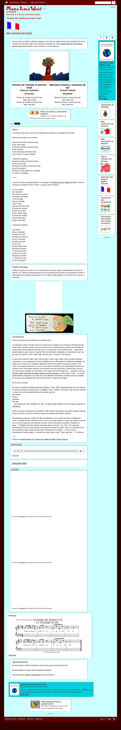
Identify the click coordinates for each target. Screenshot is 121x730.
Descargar (15, 455)
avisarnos (23, 516)
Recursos (39, 719)
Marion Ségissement (33, 675)
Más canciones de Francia (19, 33)
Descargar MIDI (19, 463)
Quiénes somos (11, 719)
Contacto (21, 719)
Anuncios (30, 719)
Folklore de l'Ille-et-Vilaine (60, 182)
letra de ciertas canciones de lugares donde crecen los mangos (35, 373)
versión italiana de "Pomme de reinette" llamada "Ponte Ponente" (44, 439)
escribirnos (16, 406)
